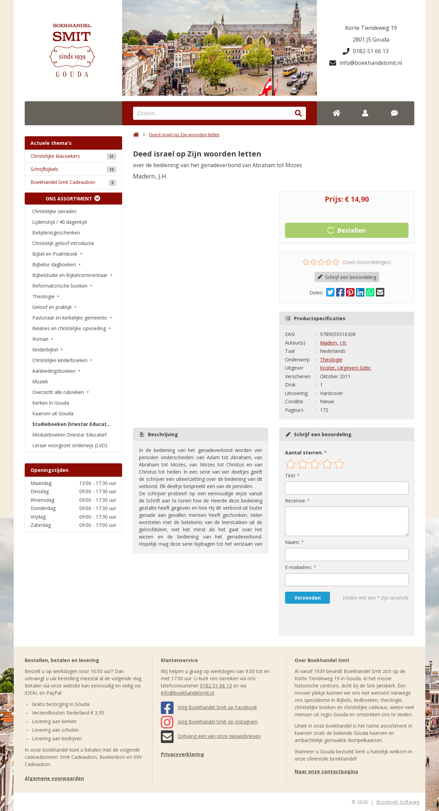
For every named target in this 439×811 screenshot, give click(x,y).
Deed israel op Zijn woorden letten (184, 135)
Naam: (292, 542)
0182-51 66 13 (366, 51)
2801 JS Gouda (371, 39)
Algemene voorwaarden (54, 778)
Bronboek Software (398, 802)
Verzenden (307, 597)
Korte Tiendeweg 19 (371, 28)
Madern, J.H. (333, 342)
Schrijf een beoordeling (347, 277)
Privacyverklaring (182, 754)
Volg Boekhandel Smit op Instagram (209, 721)
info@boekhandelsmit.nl (365, 63)
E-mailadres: (298, 567)
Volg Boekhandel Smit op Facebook (209, 707)
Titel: (290, 475)
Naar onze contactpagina (326, 771)
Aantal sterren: (304, 452)
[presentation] (329, 619)
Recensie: (295, 500)
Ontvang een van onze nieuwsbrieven (211, 736)
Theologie (331, 359)
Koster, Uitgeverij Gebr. (345, 367)
